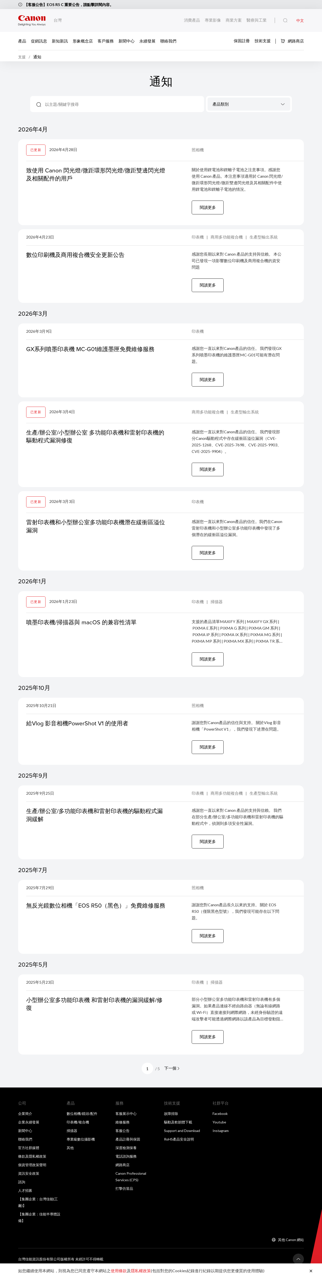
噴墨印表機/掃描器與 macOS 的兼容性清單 (83, 627)
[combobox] (249, 105)
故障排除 (171, 1121)
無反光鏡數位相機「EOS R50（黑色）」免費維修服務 (95, 916)
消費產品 (192, 20)
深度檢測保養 (126, 1156)
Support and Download (182, 1139)
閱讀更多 (208, 209)
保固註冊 (242, 40)
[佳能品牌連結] (32, 20)
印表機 (198, 239)
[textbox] (249, 106)
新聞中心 (126, 40)
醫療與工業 (256, 20)
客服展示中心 (126, 1121)
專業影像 (213, 20)
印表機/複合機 (78, 1130)
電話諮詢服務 (126, 1164)
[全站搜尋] (285, 20)
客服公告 (122, 1139)
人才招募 (25, 1198)
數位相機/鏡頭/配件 (82, 1121)
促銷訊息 (39, 40)
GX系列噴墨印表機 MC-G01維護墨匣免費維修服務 (92, 352)
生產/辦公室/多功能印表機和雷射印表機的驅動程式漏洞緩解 (94, 821)
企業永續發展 (28, 1130)
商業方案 (233, 20)
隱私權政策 (141, 1270)
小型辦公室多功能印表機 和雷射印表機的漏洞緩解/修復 (94, 1011)
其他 (70, 1156)
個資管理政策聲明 (32, 1173)
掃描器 (217, 606)
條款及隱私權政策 (32, 1164)
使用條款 (119, 1270)
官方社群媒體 (28, 1156)
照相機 (198, 151)
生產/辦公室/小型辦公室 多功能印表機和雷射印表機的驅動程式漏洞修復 (95, 440)
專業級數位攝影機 (81, 1147)
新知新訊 (60, 40)
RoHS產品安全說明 (179, 1147)
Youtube (219, 1130)
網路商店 (292, 40)
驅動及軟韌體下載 (178, 1130)
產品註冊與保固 (127, 1147)
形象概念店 (83, 40)
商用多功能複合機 (227, 239)
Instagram (221, 1139)
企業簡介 (25, 1121)
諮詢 (21, 1190)
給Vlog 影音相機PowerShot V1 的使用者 (79, 728)
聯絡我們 (168, 40)
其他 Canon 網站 (291, 1248)
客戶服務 (106, 40)
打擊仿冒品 (124, 1196)
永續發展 (147, 40)
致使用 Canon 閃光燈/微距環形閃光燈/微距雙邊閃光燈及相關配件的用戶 (95, 176)
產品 (22, 40)
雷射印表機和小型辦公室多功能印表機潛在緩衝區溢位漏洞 (95, 530)
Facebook (220, 1121)
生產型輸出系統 (264, 239)
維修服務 (122, 1130)
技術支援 (263, 40)
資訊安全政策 (28, 1181)
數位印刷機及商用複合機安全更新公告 (77, 257)
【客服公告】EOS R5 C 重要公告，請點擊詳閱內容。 (71, 4)
